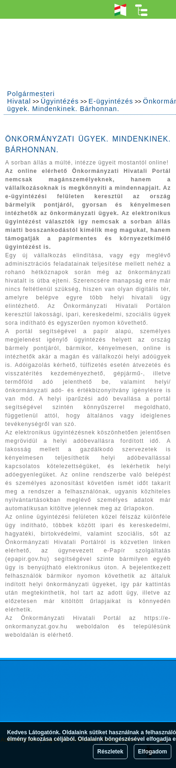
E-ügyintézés (111, 101)
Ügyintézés (60, 101)
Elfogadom (152, 751)
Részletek (110, 751)
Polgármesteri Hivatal (31, 97)
